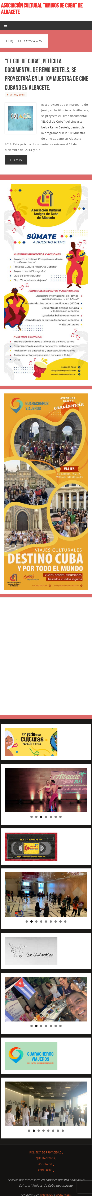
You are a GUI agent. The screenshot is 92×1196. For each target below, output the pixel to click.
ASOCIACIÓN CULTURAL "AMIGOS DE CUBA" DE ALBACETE (42, 8)
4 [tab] (46, 817)
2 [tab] (36, 817)
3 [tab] (41, 817)
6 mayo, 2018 (16, 94)
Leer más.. (16, 160)
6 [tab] (55, 817)
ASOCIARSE (45, 1164)
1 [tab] (31, 817)
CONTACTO (45, 1170)
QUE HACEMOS (45, 1158)
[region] (46, 790)
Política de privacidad (45, 1152)
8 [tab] (60, 921)
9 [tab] (65, 921)
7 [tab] (60, 817)
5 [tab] (51, 817)
